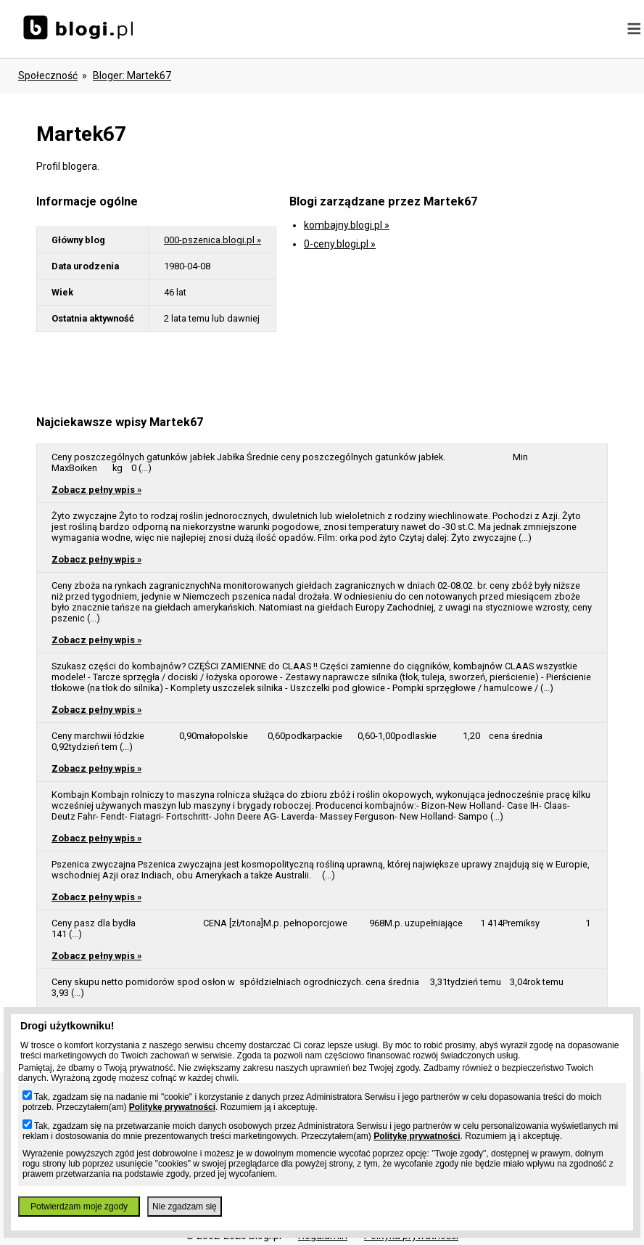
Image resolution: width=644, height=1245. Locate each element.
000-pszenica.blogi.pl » (212, 239)
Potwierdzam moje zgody (79, 1206)
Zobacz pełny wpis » (96, 489)
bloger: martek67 (132, 75)
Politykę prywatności (172, 1107)
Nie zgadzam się (184, 1206)
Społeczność (48, 75)
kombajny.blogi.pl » (346, 225)
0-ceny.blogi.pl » (340, 244)
